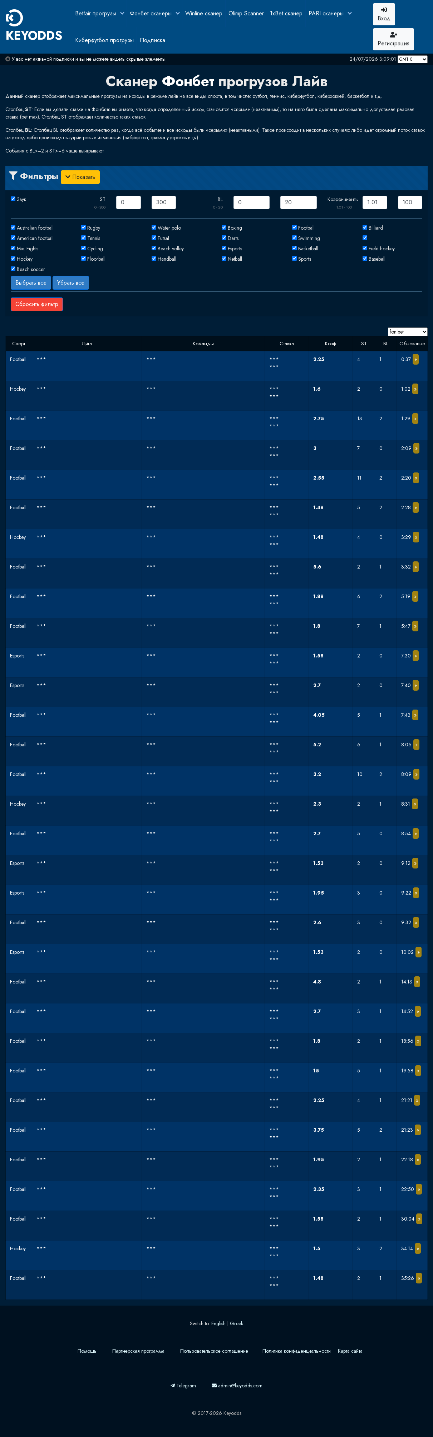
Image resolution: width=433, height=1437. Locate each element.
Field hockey (382, 248)
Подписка (152, 40)
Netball (235, 258)
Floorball (96, 258)
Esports (235, 248)
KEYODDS (34, 26)
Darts (233, 238)
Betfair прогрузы (96, 13)
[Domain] (408, 331)
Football (306, 227)
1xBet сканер (286, 13)
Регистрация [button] (393, 39)
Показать (80, 177)
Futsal (163, 238)
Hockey (25, 258)
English (218, 1323)
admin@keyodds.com (237, 1385)
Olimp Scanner (246, 13)
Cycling (95, 248)
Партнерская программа (138, 1351)
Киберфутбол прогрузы (104, 40)
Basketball (308, 248)
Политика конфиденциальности (296, 1351)
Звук (21, 199)
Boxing (235, 227)
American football (35, 238)
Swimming (309, 238)
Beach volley (171, 248)
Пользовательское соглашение (214, 1351)
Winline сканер (203, 13)
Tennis (93, 238)
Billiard (376, 227)
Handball (167, 258)
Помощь (87, 1351)
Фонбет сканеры (151, 13)
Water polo (169, 227)
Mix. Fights (27, 248)
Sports (304, 258)
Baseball (377, 258)
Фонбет (188, 81)
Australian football (35, 227)
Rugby (93, 227)
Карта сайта (350, 1351)
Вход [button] (384, 14)
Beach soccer (31, 269)
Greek (236, 1323)
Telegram (183, 1385)
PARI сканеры (327, 13)
